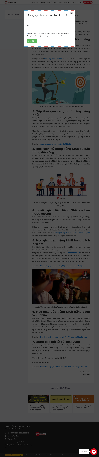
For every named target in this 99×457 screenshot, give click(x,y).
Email (28, 25)
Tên (28, 20)
